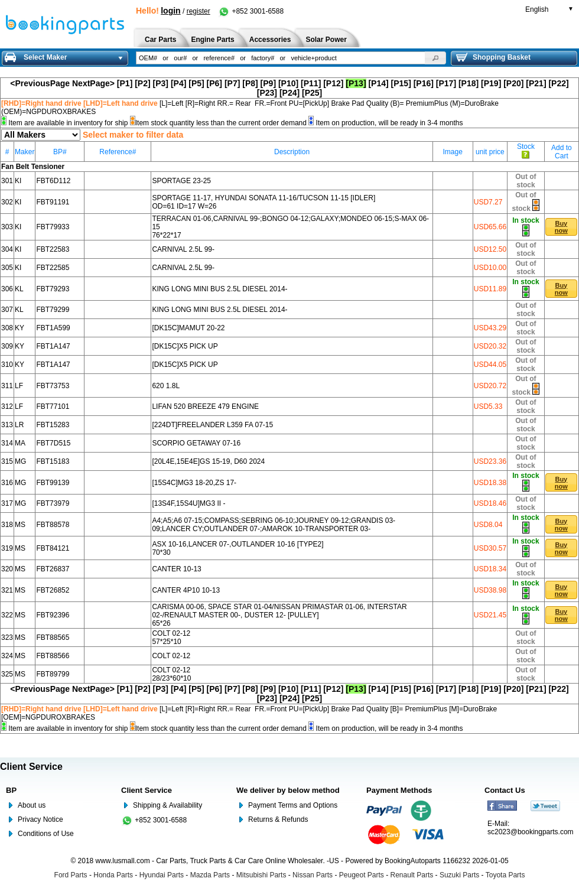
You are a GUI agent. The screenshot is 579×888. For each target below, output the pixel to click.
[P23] (267, 92)
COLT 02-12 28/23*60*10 (171, 674)
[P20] (513, 83)
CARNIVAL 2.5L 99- (183, 249)
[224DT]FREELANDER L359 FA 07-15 (212, 425)
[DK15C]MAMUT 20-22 (188, 328)
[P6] (214, 83)
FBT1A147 (53, 346)
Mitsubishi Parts (261, 875)
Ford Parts (70, 875)
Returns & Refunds (278, 819)
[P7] (232, 83)
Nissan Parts (312, 875)
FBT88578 (52, 525)
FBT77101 (52, 406)
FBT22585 (52, 268)
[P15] (401, 83)
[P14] (378, 83)
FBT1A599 (53, 328)
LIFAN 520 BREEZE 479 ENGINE (205, 406)
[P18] (468, 83)
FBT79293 (52, 289)
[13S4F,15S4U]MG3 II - (188, 503)
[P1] (124, 83)
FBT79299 (52, 309)
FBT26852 (52, 590)
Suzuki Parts (459, 875)
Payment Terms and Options (292, 805)
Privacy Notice (40, 819)
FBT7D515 (53, 443)
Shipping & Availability (167, 805)
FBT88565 (52, 637)
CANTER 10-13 (176, 569)
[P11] (311, 83)
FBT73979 (52, 503)
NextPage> (93, 83)
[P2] (142, 83)
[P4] (178, 83)
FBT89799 (52, 674)
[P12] (333, 83)
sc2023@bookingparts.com (530, 832)
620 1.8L (166, 386)
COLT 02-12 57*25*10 (171, 637)
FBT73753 (52, 386)
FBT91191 (52, 202)
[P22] (558, 83)
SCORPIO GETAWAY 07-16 (196, 443)
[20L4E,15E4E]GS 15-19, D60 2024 (208, 461)
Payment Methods (399, 790)
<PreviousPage (40, 83)
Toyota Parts (505, 875)
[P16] (424, 83)
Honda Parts (113, 875)
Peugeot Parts (361, 875)
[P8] (250, 83)
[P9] (268, 83)
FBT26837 (52, 569)
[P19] (491, 83)
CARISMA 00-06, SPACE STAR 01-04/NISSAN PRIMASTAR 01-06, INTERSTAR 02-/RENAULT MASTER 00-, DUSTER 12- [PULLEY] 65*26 (279, 615)
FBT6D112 (53, 181)
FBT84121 (52, 548)
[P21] (536, 83)
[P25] (312, 92)
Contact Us (504, 790)
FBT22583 (52, 249)
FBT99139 (52, 483)
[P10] (288, 83)
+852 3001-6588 (251, 11)
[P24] (289, 92)
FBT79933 (52, 227)
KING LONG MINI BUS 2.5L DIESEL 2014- (219, 289)
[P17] (446, 83)
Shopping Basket (493, 57)
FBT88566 (52, 656)
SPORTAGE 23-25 (181, 181)
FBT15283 (52, 425)
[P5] (196, 83)
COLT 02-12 (171, 656)
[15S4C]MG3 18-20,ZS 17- (194, 483)
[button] (435, 57)
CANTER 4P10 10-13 (186, 590)
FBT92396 (52, 615)
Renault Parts (412, 875)
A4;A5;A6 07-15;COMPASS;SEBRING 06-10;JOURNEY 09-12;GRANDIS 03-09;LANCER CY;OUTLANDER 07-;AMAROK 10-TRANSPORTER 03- (273, 524)
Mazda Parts (210, 875)
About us (31, 805)
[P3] (160, 83)
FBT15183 (52, 461)
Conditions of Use (46, 834)
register (198, 11)
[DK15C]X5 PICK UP (184, 346)
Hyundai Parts (161, 875)
